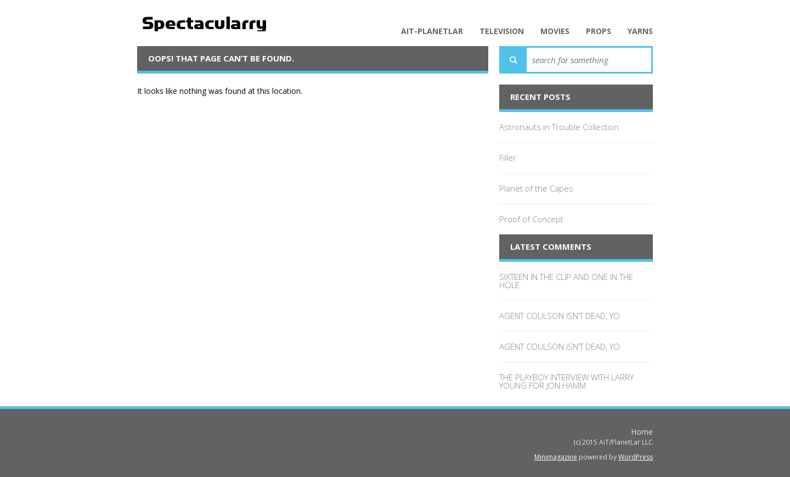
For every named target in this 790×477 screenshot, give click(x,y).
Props (598, 31)
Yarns (640, 31)
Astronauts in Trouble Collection (559, 126)
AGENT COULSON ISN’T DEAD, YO (559, 315)
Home (642, 432)
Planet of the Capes (536, 188)
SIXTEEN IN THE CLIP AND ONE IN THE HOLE (566, 280)
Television (501, 31)
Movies (554, 31)
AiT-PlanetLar (432, 31)
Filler (507, 157)
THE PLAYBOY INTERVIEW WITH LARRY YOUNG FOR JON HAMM (566, 381)
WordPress (635, 457)
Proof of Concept (531, 219)
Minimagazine (555, 457)
